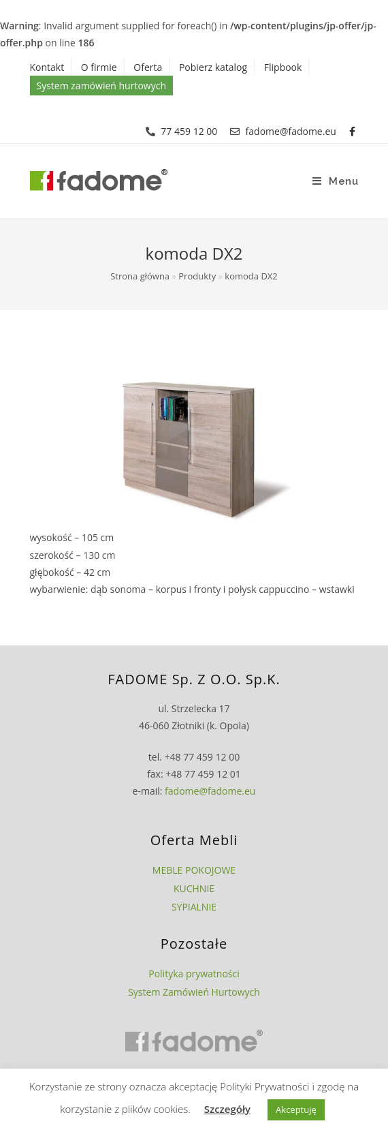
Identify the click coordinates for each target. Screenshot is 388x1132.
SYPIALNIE (194, 906)
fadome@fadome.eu (291, 131)
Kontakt (47, 67)
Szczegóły (227, 1109)
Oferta (147, 67)
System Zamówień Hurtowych (194, 991)
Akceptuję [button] (296, 1109)
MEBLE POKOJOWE (194, 869)
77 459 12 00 (189, 131)
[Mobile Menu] (335, 181)
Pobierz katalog (213, 67)
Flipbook (283, 67)
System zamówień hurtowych (101, 85)
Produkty (197, 276)
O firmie (99, 67)
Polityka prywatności (194, 973)
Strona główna (139, 276)
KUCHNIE (194, 888)
